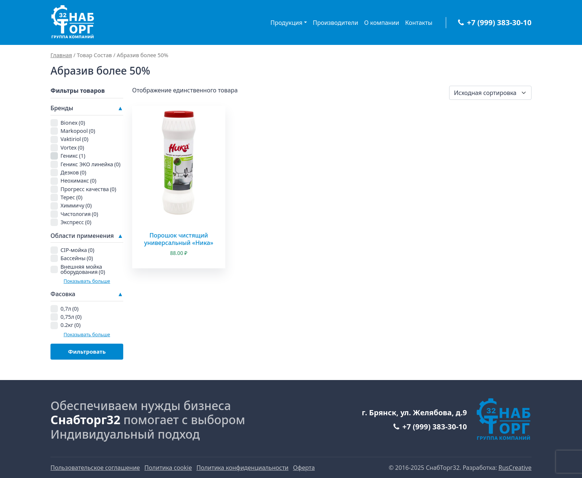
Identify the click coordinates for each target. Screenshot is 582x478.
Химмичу (76, 205)
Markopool (78, 130)
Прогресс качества (88, 189)
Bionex (73, 122)
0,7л (70, 308)
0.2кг (71, 324)
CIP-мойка (77, 249)
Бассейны (77, 258)
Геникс (73, 155)
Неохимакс (79, 180)
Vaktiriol (74, 139)
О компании (381, 23)
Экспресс (76, 222)
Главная (61, 55)
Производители (335, 23)
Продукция (287, 23)
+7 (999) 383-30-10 (495, 22)
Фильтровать (87, 351)
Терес (71, 197)
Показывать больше (86, 281)
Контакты (418, 23)
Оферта (304, 468)
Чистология (79, 213)
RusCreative (515, 468)
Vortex (72, 147)
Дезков (73, 172)
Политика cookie (168, 468)
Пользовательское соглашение (95, 468)
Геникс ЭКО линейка (91, 164)
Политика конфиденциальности (242, 468)
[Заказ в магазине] (490, 93)
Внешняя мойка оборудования (83, 269)
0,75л (71, 316)
